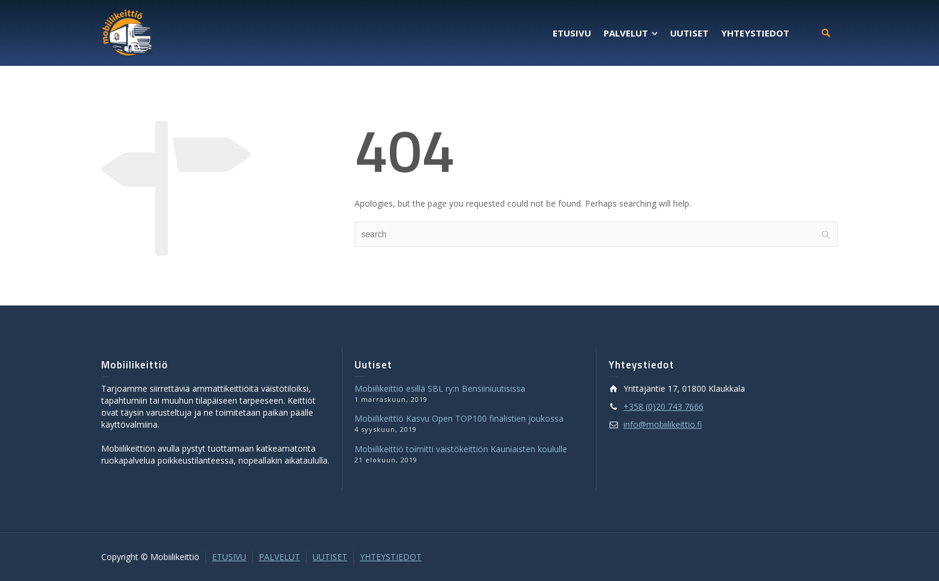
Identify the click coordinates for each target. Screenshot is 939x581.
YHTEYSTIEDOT (391, 556)
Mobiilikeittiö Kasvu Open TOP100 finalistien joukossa (459, 418)
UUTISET (330, 556)
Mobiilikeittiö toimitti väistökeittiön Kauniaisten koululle (461, 449)
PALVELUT (279, 556)
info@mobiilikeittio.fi (662, 424)
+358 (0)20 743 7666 (663, 406)
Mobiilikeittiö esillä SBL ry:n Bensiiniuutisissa (440, 388)
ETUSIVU (229, 556)
